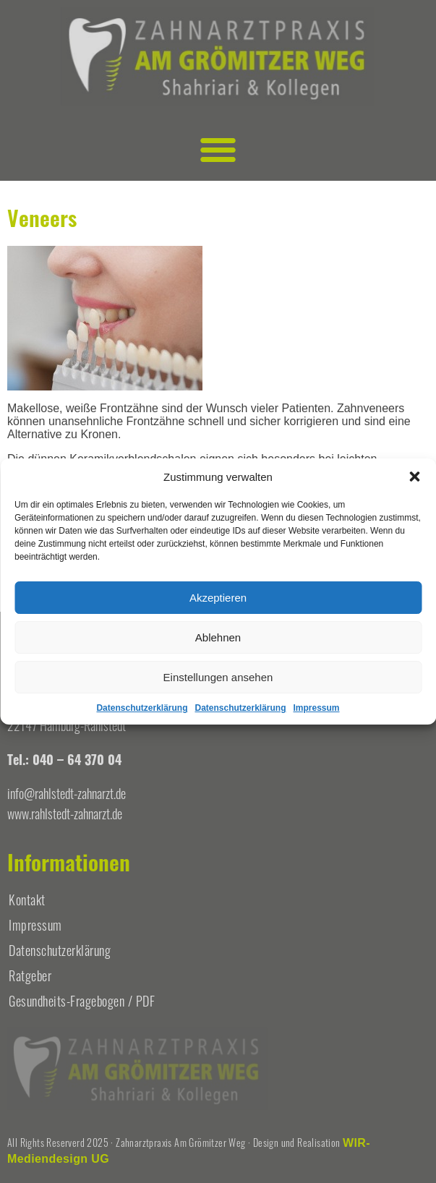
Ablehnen (218, 637)
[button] (414, 476)
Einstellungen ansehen (218, 677)
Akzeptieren (218, 598)
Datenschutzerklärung (141, 708)
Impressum (317, 708)
